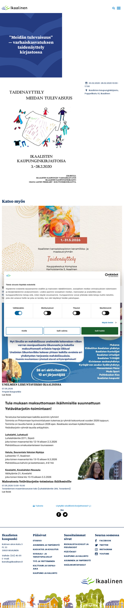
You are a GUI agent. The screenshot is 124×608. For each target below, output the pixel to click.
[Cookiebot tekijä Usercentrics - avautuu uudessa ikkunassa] (107, 275)
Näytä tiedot (107, 322)
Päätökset (70, 552)
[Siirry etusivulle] (14, 8)
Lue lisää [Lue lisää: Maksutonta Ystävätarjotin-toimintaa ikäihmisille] (6, 492)
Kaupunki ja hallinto (45, 573)
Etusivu (37, 541)
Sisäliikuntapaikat (75, 565)
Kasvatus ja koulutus (45, 549)
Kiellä (24, 331)
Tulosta (39, 506)
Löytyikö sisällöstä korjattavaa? (72, 506)
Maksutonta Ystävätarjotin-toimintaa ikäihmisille (36, 481)
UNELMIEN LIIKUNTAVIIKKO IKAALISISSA (31, 384)
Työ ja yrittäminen (44, 561)
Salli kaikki (100, 331)
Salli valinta (62, 331)
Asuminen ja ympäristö (46, 545)
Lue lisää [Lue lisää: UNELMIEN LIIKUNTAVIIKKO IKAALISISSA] (6, 395)
